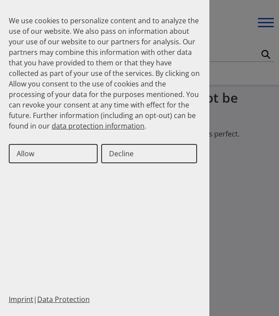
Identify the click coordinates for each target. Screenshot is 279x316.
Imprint (21, 299)
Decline (121, 153)
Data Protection (63, 299)
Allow (25, 153)
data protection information (98, 126)
